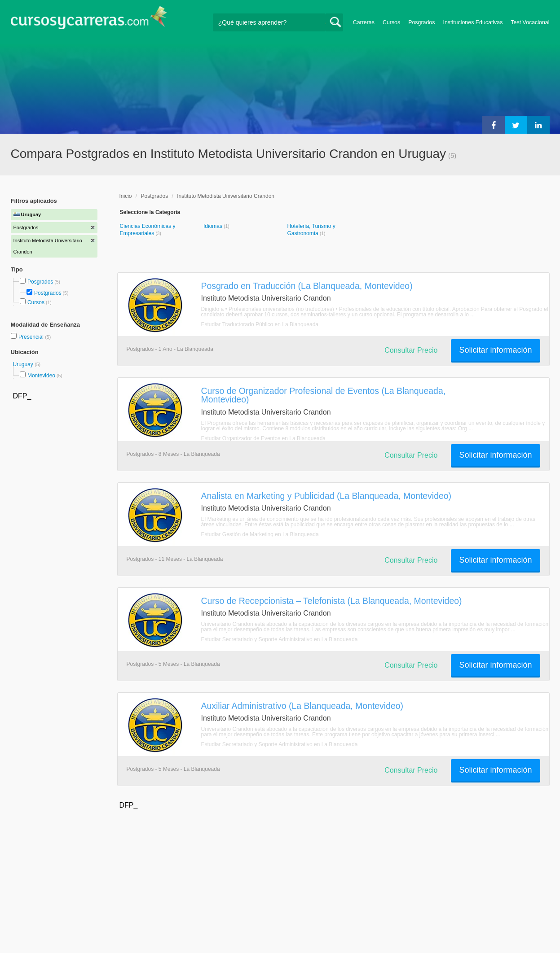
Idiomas (213, 226)
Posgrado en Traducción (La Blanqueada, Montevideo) (307, 286)
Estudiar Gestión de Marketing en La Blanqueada (260, 534)
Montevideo (41, 375)
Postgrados (48, 293)
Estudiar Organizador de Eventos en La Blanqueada (263, 438)
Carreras (364, 22)
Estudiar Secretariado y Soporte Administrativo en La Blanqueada (279, 639)
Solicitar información (495, 349)
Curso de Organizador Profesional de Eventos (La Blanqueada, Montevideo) (323, 395)
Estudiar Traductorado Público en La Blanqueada (260, 324)
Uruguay (24, 364)
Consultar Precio (410, 350)
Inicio (125, 196)
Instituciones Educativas (473, 22)
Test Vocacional (530, 22)
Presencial (31, 337)
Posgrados (421, 22)
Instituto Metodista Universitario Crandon (225, 196)
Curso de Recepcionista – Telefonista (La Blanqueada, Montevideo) (331, 601)
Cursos (391, 22)
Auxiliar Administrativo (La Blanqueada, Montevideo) (302, 706)
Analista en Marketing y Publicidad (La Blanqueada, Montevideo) (326, 496)
